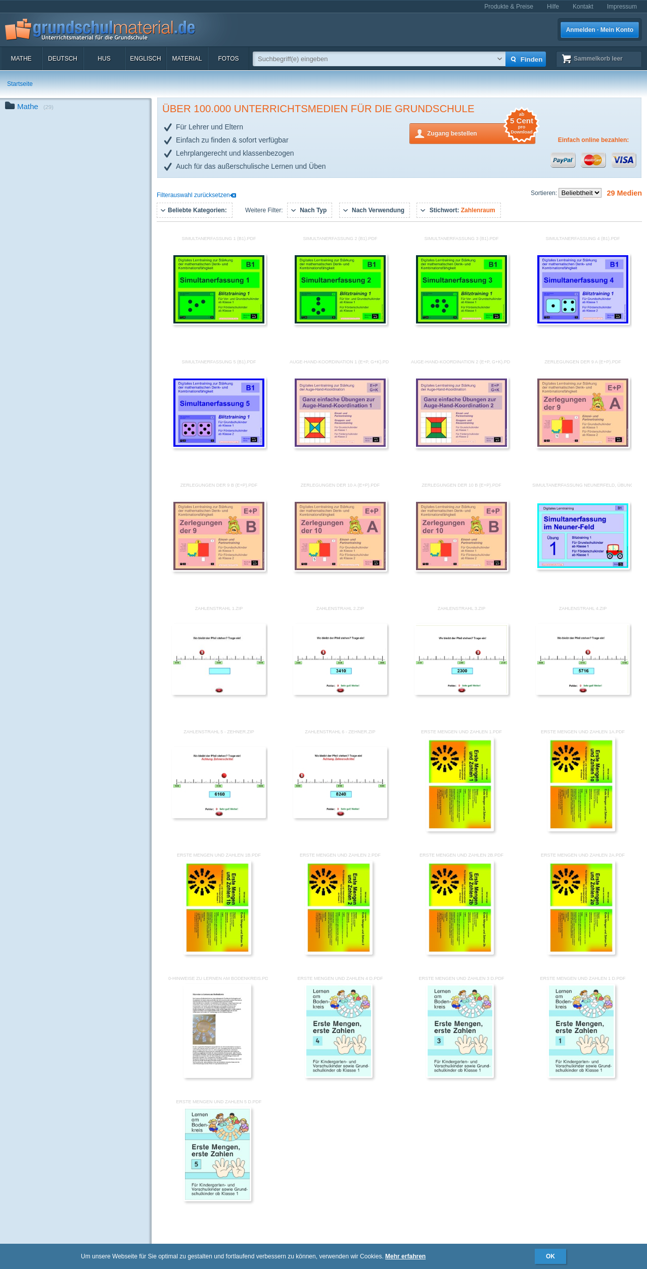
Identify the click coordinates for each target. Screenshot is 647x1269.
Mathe (21, 58)
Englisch (145, 58)
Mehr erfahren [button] (405, 1256)
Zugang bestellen (481, 132)
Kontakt (583, 6)
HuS (104, 58)
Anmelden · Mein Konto (599, 29)
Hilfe (553, 6)
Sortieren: (545, 193)
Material (187, 58)
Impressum (622, 6)
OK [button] (550, 1256)
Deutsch (62, 58)
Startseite (20, 83)
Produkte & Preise (508, 6)
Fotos (228, 58)
